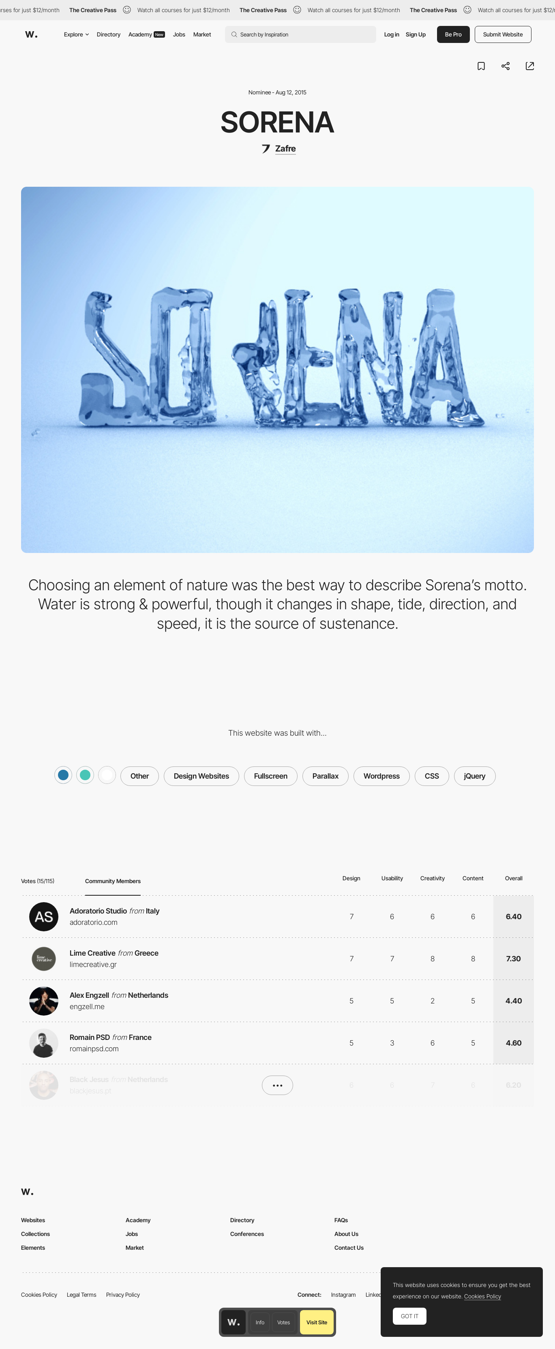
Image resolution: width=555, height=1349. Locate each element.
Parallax (326, 776)
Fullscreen (270, 776)
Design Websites (201, 776)
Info (260, 1322)
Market (202, 34)
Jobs (179, 34)
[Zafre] (277, 149)
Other (140, 776)
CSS (432, 776)
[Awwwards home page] (233, 1322)
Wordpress (382, 776)
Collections (35, 1233)
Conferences (247, 1233)
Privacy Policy (123, 1294)
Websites (33, 1220)
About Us (346, 1233)
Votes (283, 1322)
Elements (33, 1247)
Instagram (343, 1294)
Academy (147, 34)
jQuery (475, 776)
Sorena (277, 122)
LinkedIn (376, 1294)
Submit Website (503, 34)
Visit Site (316, 1322)
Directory (108, 34)
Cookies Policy (39, 1294)
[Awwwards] (31, 34)
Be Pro (453, 34)
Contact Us (349, 1247)
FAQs (341, 1220)
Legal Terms (81, 1294)
